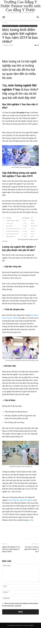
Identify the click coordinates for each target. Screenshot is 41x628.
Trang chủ (5, 22)
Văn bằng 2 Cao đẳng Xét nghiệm (28, 26)
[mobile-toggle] (3, 17)
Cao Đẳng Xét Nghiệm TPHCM (10, 26)
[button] (38, 17)
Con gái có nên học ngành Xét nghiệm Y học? (31, 549)
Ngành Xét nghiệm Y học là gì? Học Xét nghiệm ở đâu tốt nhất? (11, 549)
